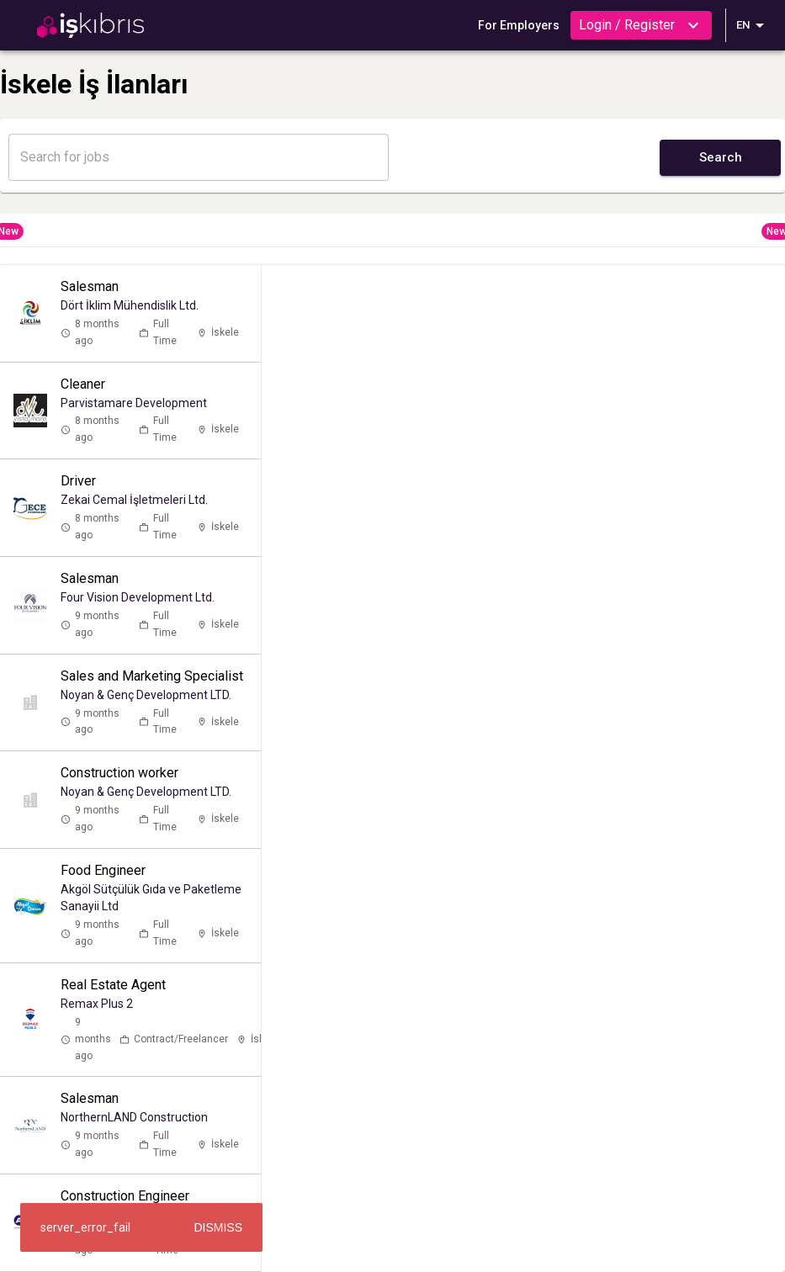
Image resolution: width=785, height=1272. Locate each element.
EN (753, 25)
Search (720, 157)
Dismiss (218, 1227)
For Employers (519, 25)
